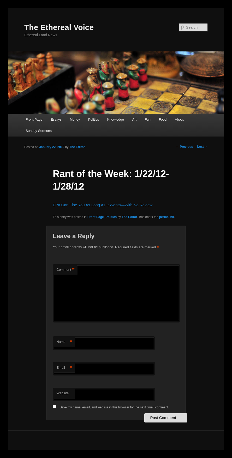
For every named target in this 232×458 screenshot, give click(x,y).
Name (64, 342)
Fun (148, 119)
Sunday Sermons (39, 131)
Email (64, 368)
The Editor (77, 147)
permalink (166, 217)
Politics (93, 119)
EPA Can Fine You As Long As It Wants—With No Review (102, 205)
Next (202, 147)
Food (163, 119)
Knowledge (115, 119)
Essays (56, 119)
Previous (184, 147)
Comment (65, 270)
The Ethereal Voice (59, 27)
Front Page (34, 119)
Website (62, 393)
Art (134, 119)
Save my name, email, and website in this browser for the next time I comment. (114, 407)
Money (75, 119)
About (179, 119)
